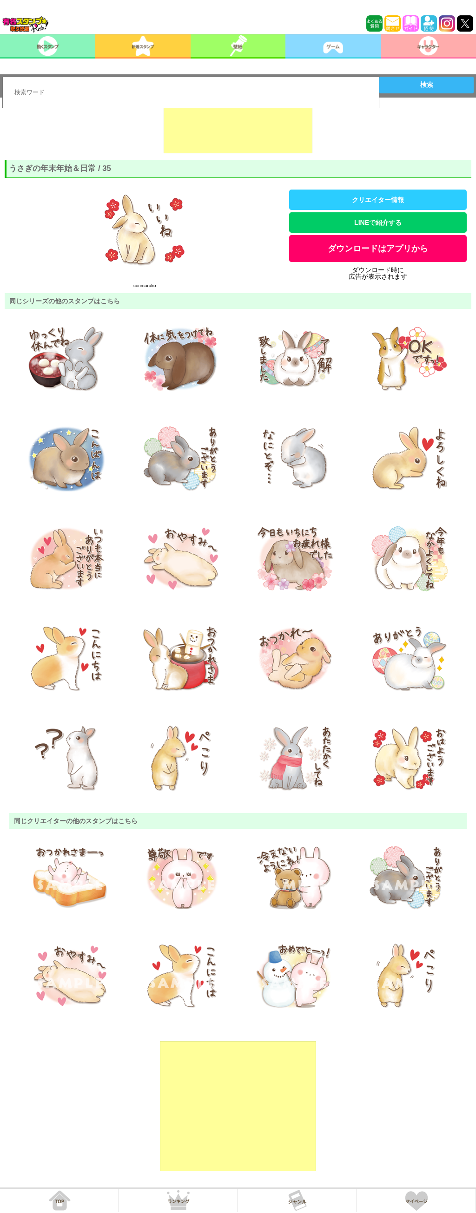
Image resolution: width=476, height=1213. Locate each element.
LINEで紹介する (378, 222)
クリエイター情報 (378, 199)
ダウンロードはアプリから (378, 248)
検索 (426, 84)
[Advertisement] (238, 130)
